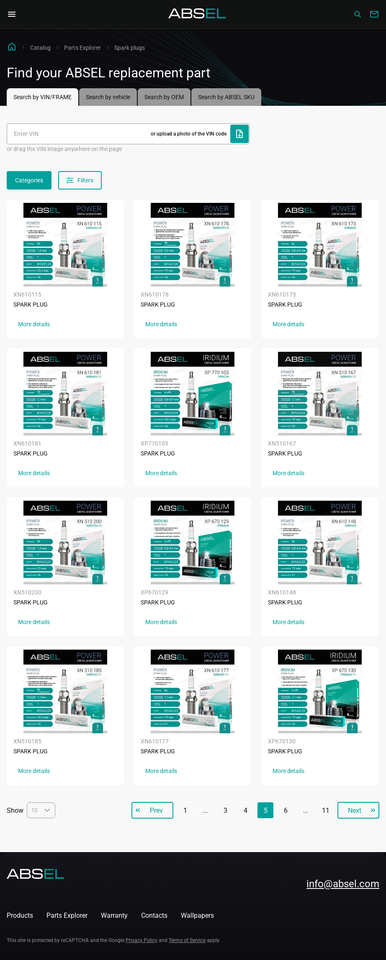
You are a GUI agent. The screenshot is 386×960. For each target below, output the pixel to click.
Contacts (154, 915)
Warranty (114, 915)
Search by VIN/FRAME (42, 97)
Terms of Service (187, 940)
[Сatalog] (358, 14)
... (205, 810)
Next (354, 810)
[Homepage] (197, 14)
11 (325, 810)
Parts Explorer (82, 47)
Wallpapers (197, 915)
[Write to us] (374, 14)
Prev (156, 810)
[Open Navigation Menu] (12, 14)
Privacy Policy (141, 940)
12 (41, 810)
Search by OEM (164, 97)
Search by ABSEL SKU (226, 97)
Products (20, 915)
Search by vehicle (108, 97)
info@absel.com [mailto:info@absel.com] (342, 884)
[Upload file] (239, 134)
